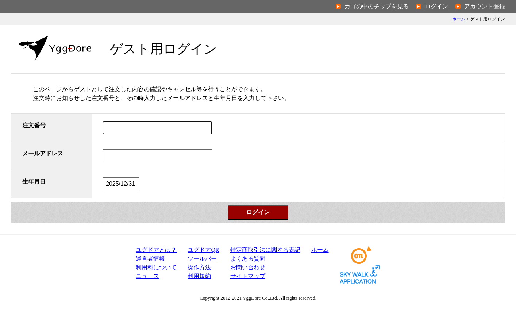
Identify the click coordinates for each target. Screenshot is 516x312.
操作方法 (199, 267)
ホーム (458, 19)
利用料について (156, 267)
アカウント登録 (484, 6)
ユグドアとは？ (156, 250)
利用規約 (199, 276)
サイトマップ (247, 276)
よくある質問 (247, 258)
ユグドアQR (203, 250)
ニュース (147, 276)
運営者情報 (150, 258)
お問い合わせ (247, 267)
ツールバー (202, 258)
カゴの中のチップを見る (376, 6)
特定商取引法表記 (265, 250)
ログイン (436, 6)
